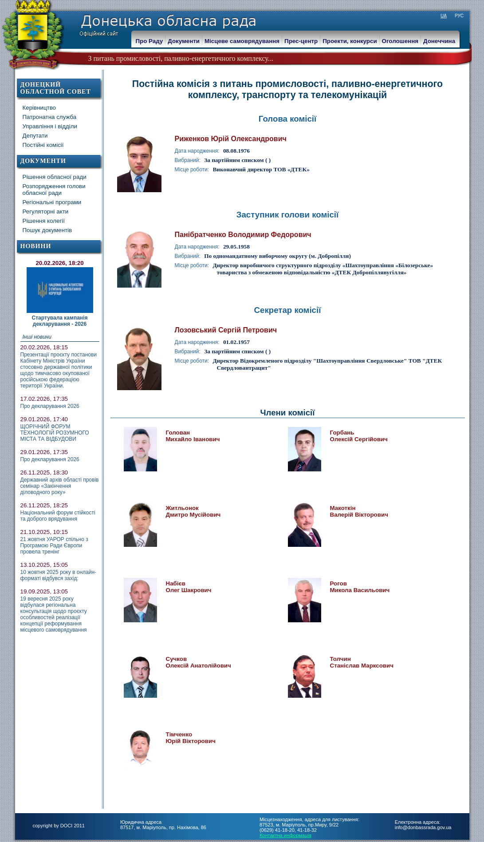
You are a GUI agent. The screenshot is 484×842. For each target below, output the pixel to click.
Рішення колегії (44, 220)
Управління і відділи (50, 126)
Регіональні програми (52, 202)
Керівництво (39, 107)
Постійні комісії (43, 145)
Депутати (35, 135)
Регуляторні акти (46, 211)
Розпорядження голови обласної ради (54, 189)
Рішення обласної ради (55, 177)
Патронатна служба (50, 117)
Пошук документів (47, 230)
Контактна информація (285, 835)
